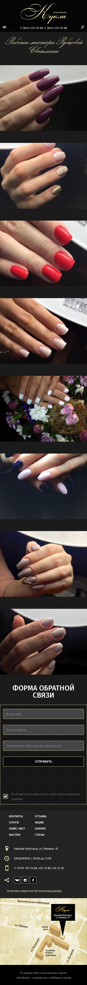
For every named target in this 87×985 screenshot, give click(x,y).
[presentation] (33, 780)
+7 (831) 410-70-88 (31, 28)
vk (15, 879)
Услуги (14, 822)
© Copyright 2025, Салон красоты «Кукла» (43, 973)
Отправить (43, 761)
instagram (25, 879)
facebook (33, 879)
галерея (40, 828)
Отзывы (40, 816)
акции (39, 822)
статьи (39, 835)
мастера (14, 835)
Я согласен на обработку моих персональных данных (45, 796)
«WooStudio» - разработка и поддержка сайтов (43, 977)
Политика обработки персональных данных (34, 891)
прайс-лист (17, 828)
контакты (16, 816)
